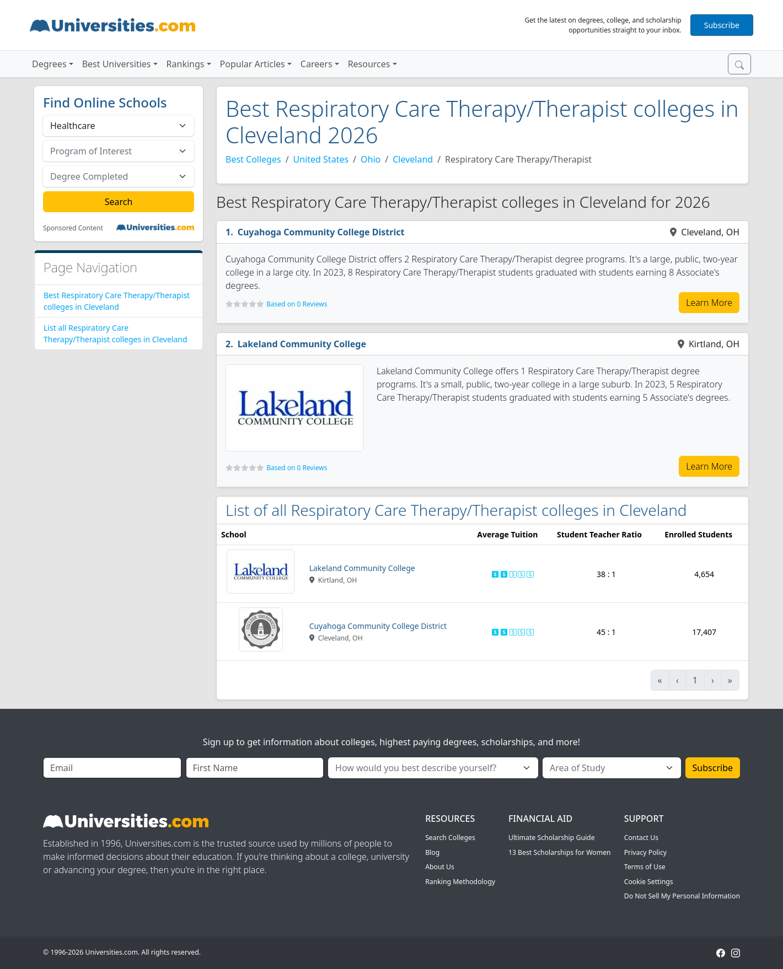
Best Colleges (253, 159)
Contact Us (641, 837)
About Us (439, 866)
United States (321, 159)
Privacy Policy (645, 852)
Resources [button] (369, 64)
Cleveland (413, 159)
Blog (432, 852)
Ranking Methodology (460, 881)
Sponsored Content (73, 228)
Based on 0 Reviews (296, 304)
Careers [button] (316, 64)
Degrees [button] (49, 64)
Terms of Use (645, 866)
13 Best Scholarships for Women (559, 852)
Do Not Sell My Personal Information (682, 896)
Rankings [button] (186, 64)
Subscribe (721, 25)
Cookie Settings (648, 881)
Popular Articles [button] (252, 64)
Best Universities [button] (116, 64)
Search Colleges (450, 837)
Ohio (370, 159)
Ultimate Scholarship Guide (551, 837)
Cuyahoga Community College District (321, 232)
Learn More (709, 303)
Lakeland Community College (302, 344)
